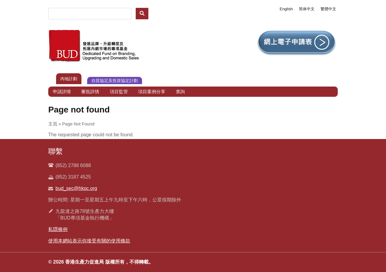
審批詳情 (90, 91)
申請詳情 (62, 91)
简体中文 (307, 9)
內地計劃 (68, 78)
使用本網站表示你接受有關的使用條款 (89, 240)
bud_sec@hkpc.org (76, 188)
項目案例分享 (151, 91)
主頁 (52, 124)
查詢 (180, 91)
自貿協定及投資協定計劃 (114, 80)
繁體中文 (328, 9)
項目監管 (119, 91)
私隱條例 (58, 229)
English (286, 9)
